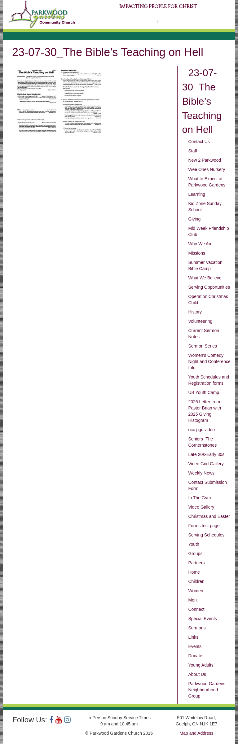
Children (196, 581)
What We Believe (205, 277)
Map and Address (197, 733)
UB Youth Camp (203, 392)
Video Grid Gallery (206, 463)
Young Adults (201, 665)
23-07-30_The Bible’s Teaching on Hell (202, 101)
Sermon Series (202, 346)
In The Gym (199, 497)
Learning (196, 194)
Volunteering (200, 321)
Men (192, 599)
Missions (196, 253)
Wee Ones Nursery (206, 169)
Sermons (197, 627)
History (195, 311)
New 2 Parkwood (204, 160)
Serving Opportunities (209, 287)
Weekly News (201, 472)
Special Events (202, 618)
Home (194, 572)
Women (195, 590)
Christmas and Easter (209, 516)
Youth (193, 544)
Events (195, 646)
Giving (194, 219)
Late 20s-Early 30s (206, 454)
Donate (195, 655)
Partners (196, 562)
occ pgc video (201, 429)
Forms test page (204, 525)
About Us (197, 674)
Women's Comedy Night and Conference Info (209, 361)
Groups (195, 553)
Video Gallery (201, 507)
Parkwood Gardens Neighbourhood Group (207, 689)
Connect (196, 609)
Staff (192, 150)
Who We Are (200, 243)
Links (193, 637)
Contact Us (199, 141)
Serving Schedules (206, 534)
